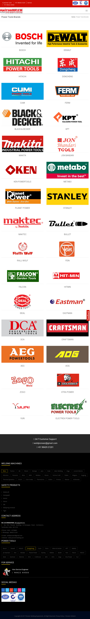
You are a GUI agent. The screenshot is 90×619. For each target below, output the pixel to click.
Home (73, 17)
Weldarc (38, 475)
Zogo (68, 471)
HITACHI (22, 76)
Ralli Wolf (22, 260)
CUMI (22, 103)
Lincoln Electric (78, 471)
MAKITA (22, 155)
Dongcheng (30, 548)
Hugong (83, 475)
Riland (26, 471)
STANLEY (67, 208)
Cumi (39, 548)
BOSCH (22, 50)
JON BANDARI (67, 155)
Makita (74, 548)
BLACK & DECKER (22, 129)
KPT (67, 129)
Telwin (66, 475)
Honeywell (5, 495)
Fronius (58, 479)
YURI (22, 418)
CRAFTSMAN (67, 339)
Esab (49, 471)
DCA (22, 339)
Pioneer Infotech (70, 616)
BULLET (67, 234)
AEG (22, 366)
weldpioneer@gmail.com (14, 535)
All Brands (76, 479)
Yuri (77, 557)
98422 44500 (20, 573)
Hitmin (82, 553)
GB (19, 471)
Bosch (5, 548)
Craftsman (38, 557)
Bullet (60, 553)
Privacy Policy (60, 616)
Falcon (74, 553)
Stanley (43, 553)
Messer (67, 479)
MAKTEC (22, 234)
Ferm (46, 548)
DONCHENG (67, 76)
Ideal (4, 557)
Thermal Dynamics (8, 479)
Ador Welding (58, 471)
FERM (67, 103)
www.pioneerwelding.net (16, 538)
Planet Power (33, 553)
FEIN (67, 260)
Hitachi (21, 548)
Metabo (22, 553)
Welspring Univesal (8, 507)
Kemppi (34, 471)
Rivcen (47, 475)
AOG (67, 366)
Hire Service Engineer (20, 569)
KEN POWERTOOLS (22, 181)
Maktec (52, 553)
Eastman (12, 557)
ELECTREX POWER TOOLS (67, 418)
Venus (4, 501)
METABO (67, 181)
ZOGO (22, 392)
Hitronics (5, 475)
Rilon (4, 471)
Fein (67, 553)
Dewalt (13, 548)
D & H (20, 479)
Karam (4, 498)
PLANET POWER (22, 208)
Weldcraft (5, 492)
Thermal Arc (40, 479)
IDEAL (22, 313)
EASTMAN (67, 313)
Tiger (3, 511)
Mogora (74, 475)
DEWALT (67, 50)
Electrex (21, 557)
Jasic (42, 471)
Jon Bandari (6, 553)
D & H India (29, 479)
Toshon (12, 471)
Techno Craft (57, 475)
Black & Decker (57, 548)
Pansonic (15, 475)
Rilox (23, 475)
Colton (50, 479)
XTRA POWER (67, 392)
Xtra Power (68, 557)
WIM (30, 475)
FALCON (22, 287)
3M (3, 504)
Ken (15, 553)
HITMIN (67, 287)
